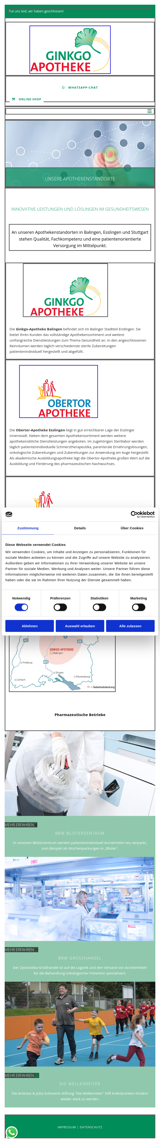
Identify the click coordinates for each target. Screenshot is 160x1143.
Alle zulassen (130, 626)
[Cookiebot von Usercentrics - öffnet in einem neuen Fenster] (134, 514)
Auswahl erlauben (80, 626)
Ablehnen (30, 626)
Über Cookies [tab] (132, 528)
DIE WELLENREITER (80, 1083)
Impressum (67, 1127)
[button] (80, 87)
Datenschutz (91, 1127)
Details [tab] (80, 528)
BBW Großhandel (80, 958)
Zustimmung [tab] (27, 528)
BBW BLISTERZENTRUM (80, 833)
